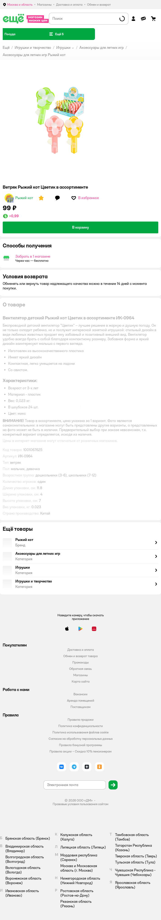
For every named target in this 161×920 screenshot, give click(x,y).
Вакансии (80, 694)
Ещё (6, 47)
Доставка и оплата (80, 649)
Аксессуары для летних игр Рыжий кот (34, 55)
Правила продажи (81, 719)
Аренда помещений (80, 700)
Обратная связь (80, 669)
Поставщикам (80, 707)
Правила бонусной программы (80, 745)
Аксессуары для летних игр (101, 47)
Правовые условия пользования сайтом (80, 804)
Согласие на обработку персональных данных (81, 738)
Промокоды (80, 662)
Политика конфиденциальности (80, 726)
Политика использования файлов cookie (80, 732)
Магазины (80, 675)
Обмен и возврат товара (80, 656)
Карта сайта (81, 681)
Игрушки (63, 47)
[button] (56, 34)
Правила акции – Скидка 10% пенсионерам (80, 751)
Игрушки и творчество (33, 47)
